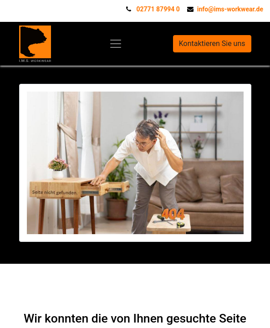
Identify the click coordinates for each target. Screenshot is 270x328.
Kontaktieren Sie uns (212, 43)
